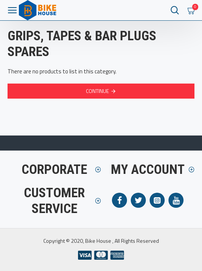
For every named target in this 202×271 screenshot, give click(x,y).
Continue (97, 91)
